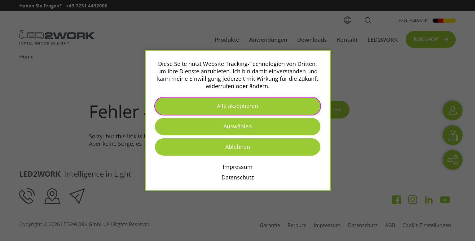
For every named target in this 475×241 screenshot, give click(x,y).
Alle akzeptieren (237, 106)
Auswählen (237, 126)
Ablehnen (237, 146)
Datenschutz (238, 177)
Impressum (238, 166)
